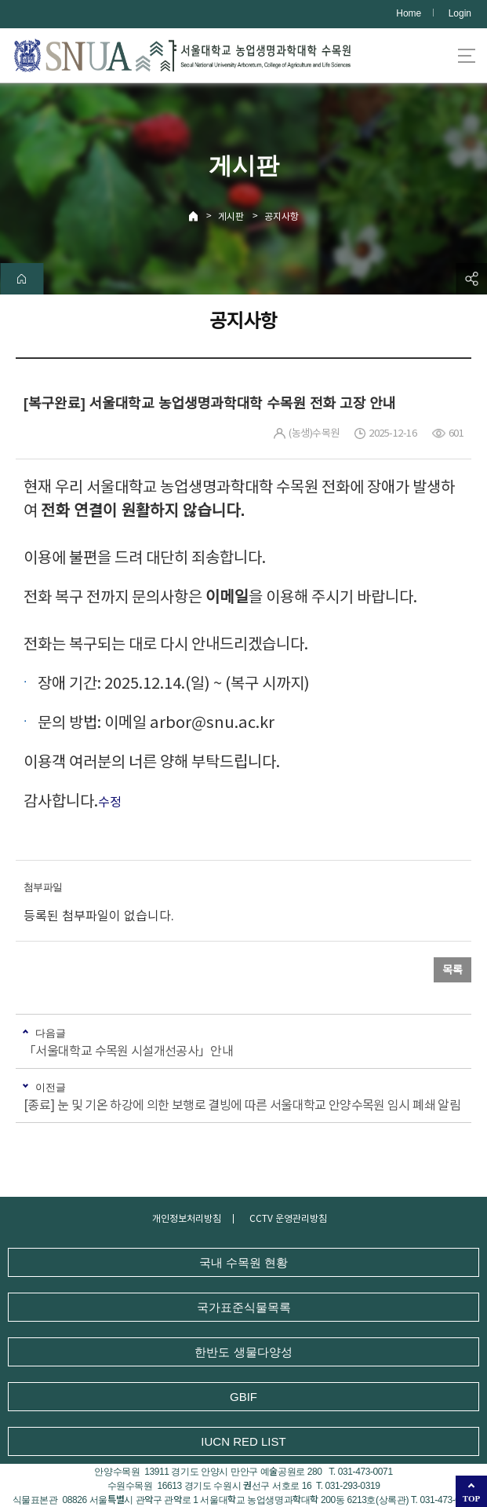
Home (408, 13)
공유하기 (471, 278)
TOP (471, 1498)
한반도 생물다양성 (243, 1352)
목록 (452, 970)
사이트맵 (466, 56)
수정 (110, 802)
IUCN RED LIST (243, 1441)
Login (460, 13)
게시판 (231, 216)
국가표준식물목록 (244, 1307)
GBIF (243, 1396)
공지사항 (281, 216)
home (21, 278)
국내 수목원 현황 (243, 1262)
